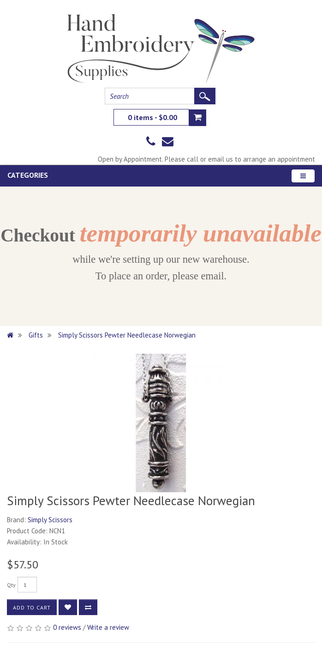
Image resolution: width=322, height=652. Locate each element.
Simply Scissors (50, 519)
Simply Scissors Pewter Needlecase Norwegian (127, 335)
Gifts (36, 335)
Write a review (108, 627)
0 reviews (67, 627)
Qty (11, 584)
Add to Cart (32, 607)
